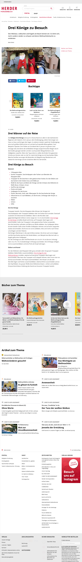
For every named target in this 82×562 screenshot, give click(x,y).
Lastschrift (24, 502)
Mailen (32, 80)
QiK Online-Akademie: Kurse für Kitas (10, 510)
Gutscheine (26, 506)
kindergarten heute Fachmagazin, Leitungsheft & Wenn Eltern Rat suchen (51, 416)
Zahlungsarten (28, 493)
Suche (25, 5)
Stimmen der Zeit (46, 440)
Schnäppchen (25, 435)
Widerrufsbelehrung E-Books (43, 551)
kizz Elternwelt (46, 430)
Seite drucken (7, 406)
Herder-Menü (7, 2)
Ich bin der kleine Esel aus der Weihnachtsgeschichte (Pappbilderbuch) (60, 276)
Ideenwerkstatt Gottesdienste (11, 311)
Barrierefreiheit (44, 553)
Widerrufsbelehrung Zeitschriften (59, 551)
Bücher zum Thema (66, 91)
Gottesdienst (45, 456)
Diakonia (44, 466)
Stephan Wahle (45, 343)
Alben (23, 420)
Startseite (10, 21)
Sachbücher (25, 414)
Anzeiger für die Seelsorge (49, 464)
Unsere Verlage (6, 496)
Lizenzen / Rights (6, 501)
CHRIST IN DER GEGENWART (50, 335)
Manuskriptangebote (7, 513)
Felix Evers (72, 367)
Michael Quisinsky (71, 387)
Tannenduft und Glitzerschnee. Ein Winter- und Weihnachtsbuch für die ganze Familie (13, 276)
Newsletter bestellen (70, 493)
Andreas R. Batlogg (8, 391)
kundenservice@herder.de (62, 540)
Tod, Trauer (25, 433)
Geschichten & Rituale (45, 17)
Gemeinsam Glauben (47, 445)
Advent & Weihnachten (28, 427)
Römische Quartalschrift (48, 474)
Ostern (24, 425)
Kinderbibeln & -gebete (28, 417)
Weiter (79, 62)
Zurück (62, 62)
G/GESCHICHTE (46, 483)
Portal (27, 13)
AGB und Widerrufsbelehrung (13, 551)
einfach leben (45, 438)
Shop (36, 13)
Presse (3, 498)
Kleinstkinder (46, 311)
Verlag (4, 493)
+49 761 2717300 (22, 540)
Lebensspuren (46, 448)
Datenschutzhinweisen (73, 526)
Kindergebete (34, 17)
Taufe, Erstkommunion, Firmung (62, 17)
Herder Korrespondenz (48, 435)
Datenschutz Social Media (33, 553)
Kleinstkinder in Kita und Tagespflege (48, 424)
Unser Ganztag (46, 427)
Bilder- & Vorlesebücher (28, 422)
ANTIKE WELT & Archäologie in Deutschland (50, 480)
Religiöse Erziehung (23, 17)
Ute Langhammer (65, 328)
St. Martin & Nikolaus (27, 430)
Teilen (13, 80)
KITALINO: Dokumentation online (11, 506)
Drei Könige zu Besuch (37, 21)
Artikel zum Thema (66, 94)
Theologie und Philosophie (49, 477)
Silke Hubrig (23, 351)
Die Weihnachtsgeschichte (71, 72)
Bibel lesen (45, 451)
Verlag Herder (67, 412)
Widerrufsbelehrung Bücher (28, 551)
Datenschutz (72, 551)
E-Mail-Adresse (66, 496)
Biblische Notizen (46, 471)
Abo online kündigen (61, 544)
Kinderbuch (13, 17)
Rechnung (24, 499)
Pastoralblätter (46, 461)
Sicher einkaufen (48, 493)
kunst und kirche (46, 453)
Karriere (4, 504)
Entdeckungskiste (46, 420)
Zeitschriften (47, 412)
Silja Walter (6, 320)
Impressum (52, 553)
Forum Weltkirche (46, 469)
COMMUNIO (45, 443)
